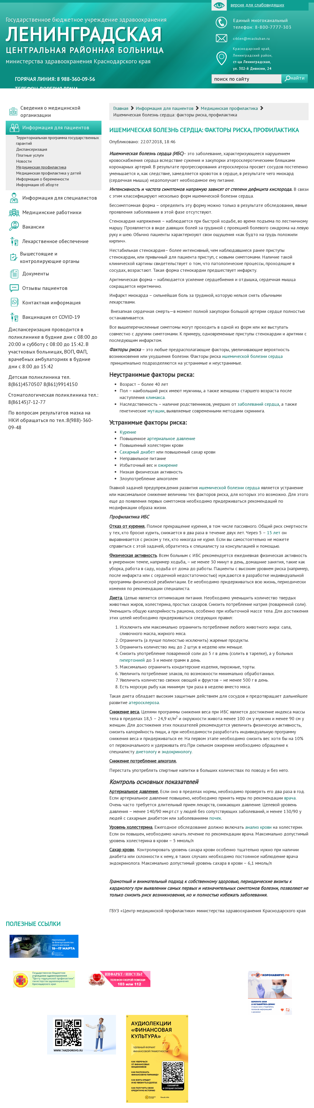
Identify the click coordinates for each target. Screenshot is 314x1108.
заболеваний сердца (258, 404)
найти (297, 77)
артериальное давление (171, 438)
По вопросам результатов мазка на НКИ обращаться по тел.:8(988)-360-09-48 (50, 420)
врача (290, 798)
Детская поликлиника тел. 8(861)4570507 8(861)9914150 (43, 381)
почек (215, 818)
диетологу (146, 752)
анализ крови (258, 827)
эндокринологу (177, 752)
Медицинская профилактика (229, 108)
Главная (120, 108)
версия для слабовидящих (247, 5)
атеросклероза (144, 702)
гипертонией (132, 660)
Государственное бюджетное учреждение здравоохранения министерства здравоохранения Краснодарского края (86, 40)
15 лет (273, 533)
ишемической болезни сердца (252, 356)
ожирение (168, 465)
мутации (156, 411)
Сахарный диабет (137, 452)
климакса (155, 397)
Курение (128, 432)
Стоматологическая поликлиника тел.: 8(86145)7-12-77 (53, 398)
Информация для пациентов (164, 108)
